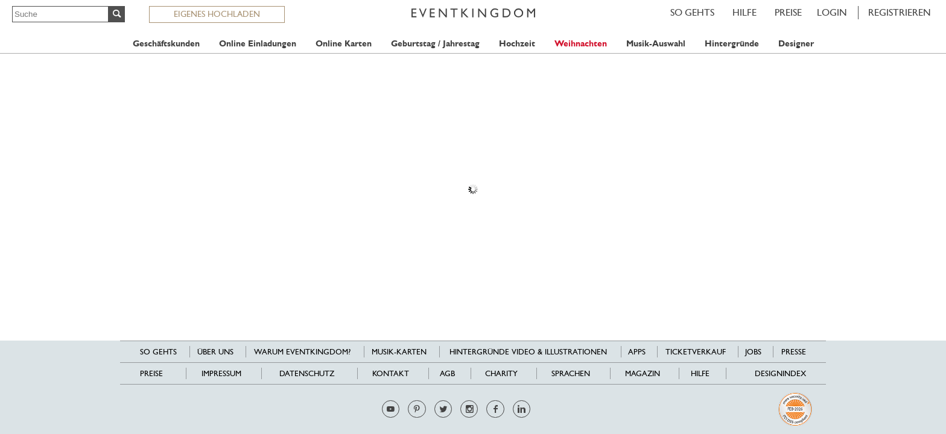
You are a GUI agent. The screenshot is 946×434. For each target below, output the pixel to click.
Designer (796, 44)
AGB (447, 373)
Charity (501, 373)
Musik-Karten (399, 351)
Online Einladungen (257, 44)
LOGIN (832, 12)
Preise (788, 12)
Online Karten (344, 44)
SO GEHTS (692, 12)
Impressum (221, 373)
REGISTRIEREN (899, 12)
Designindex (780, 373)
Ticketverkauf (695, 351)
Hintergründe (732, 44)
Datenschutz (306, 373)
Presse (793, 351)
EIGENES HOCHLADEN (217, 14)
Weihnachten (580, 44)
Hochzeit (517, 44)
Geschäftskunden (166, 44)
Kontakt (390, 373)
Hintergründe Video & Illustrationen (528, 351)
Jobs (753, 351)
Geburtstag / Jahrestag (435, 44)
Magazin (642, 373)
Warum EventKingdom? (302, 351)
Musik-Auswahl (655, 44)
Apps (637, 351)
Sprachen (570, 373)
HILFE (744, 12)
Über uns (215, 351)
